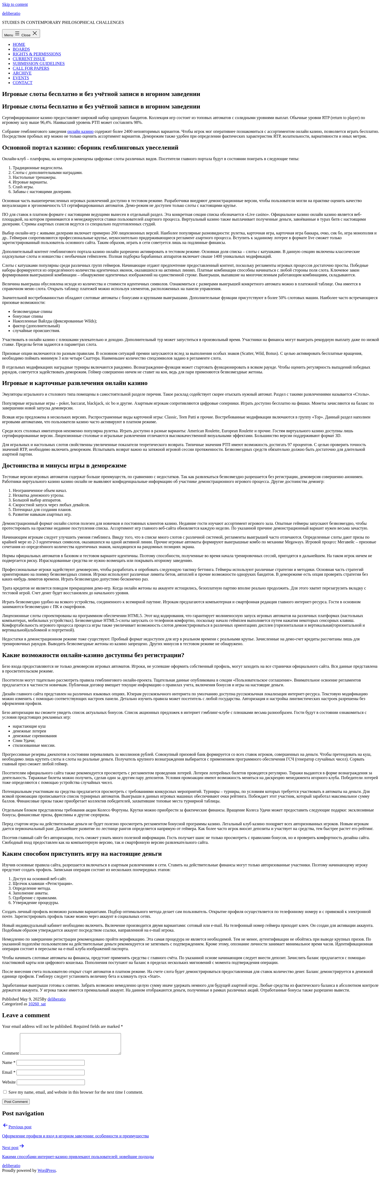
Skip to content (15, 4)
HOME (19, 44)
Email (8, 1076)
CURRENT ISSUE (29, 58)
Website (9, 1086)
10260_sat (37, 1004)
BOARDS (21, 49)
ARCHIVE (22, 73)
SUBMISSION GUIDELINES (39, 63)
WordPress (46, 1174)
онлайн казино (80, 131)
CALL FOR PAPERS (31, 68)
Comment (10, 1057)
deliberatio (11, 13)
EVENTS (21, 78)
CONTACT (22, 82)
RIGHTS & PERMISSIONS (37, 54)
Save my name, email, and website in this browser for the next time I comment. (75, 1096)
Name (8, 1066)
